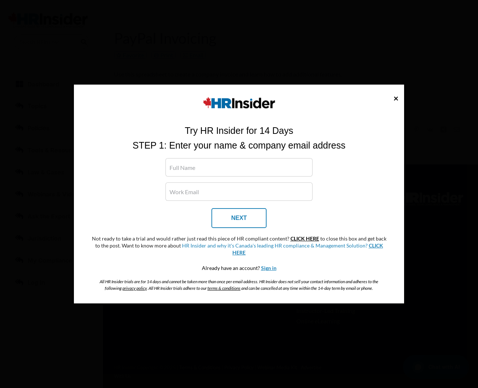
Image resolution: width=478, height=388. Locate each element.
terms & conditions (223, 288)
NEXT (239, 218)
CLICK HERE (304, 239)
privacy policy (134, 288)
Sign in (269, 268)
